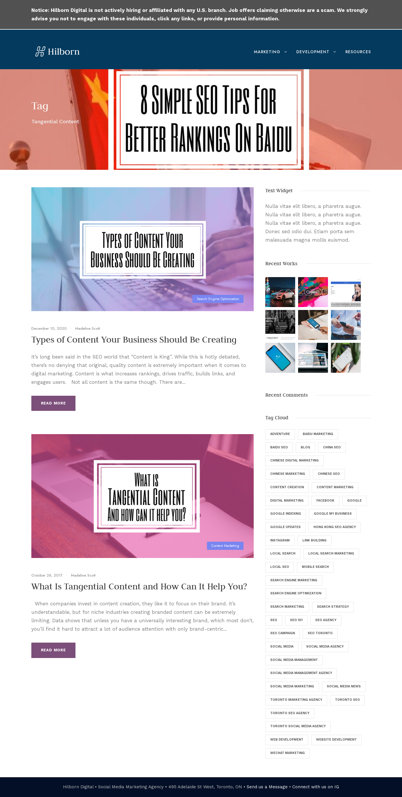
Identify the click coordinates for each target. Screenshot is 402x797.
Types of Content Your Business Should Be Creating (134, 339)
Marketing (267, 52)
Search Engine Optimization (218, 299)
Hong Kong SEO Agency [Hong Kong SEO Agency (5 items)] (334, 527)
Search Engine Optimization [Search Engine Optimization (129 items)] (295, 593)
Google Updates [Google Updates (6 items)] (285, 527)
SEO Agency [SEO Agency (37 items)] (325, 620)
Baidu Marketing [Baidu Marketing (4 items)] (318, 434)
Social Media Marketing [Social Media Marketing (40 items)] (292, 686)
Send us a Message (267, 786)
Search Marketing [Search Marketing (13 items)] (287, 607)
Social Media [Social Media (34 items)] (281, 646)
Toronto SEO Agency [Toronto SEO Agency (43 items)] (289, 713)
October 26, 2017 (46, 575)
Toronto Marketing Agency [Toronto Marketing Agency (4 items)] (296, 700)
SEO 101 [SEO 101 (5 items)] (296, 620)
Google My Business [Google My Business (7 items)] (333, 514)
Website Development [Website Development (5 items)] (336, 739)
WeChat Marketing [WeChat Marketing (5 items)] (287, 753)
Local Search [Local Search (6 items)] (282, 553)
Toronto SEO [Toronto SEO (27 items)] (347, 700)
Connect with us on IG (315, 786)
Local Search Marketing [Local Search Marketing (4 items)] (331, 553)
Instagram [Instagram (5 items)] (280, 540)
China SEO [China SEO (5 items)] (332, 447)
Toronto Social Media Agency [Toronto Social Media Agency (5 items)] (298, 726)
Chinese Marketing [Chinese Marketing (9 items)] (287, 474)
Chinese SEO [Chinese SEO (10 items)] (329, 474)
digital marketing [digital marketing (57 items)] (287, 500)
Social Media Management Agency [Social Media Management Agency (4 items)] (301, 673)
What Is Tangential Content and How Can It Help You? (139, 586)
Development (312, 52)
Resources (358, 52)
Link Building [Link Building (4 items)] (314, 540)
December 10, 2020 (49, 328)
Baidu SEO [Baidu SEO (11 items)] (279, 447)
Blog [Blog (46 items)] (305, 447)
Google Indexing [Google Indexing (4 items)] (285, 514)
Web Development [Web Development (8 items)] (286, 739)
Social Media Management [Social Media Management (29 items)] (294, 660)
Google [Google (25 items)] (354, 500)
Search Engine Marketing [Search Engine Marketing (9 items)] (293, 580)
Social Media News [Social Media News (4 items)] (344, 686)
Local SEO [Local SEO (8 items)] (279, 567)
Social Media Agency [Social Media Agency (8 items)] (325, 646)
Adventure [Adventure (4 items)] (280, 434)
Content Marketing (225, 545)
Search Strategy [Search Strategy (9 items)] (333, 607)
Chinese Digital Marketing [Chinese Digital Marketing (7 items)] (294, 460)
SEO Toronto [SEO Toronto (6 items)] (320, 633)
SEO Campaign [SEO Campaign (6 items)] (282, 633)
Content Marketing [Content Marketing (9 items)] (335, 487)
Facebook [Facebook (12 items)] (325, 500)
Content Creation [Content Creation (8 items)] (287, 487)
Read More (53, 403)
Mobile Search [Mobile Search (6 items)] (315, 567)
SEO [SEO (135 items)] (273, 620)
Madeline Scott (87, 328)
